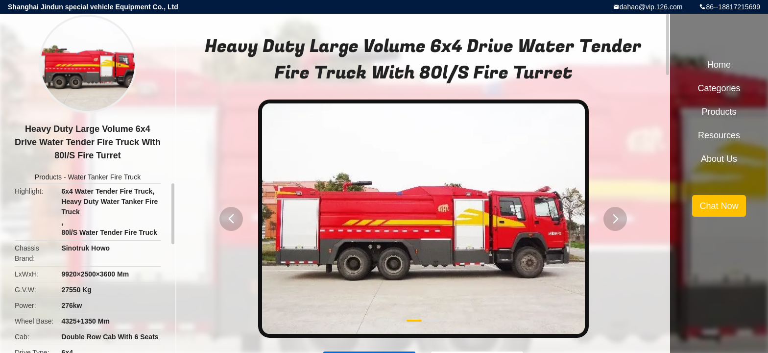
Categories (718, 88)
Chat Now (718, 206)
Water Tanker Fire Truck (104, 177)
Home (719, 65)
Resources (719, 135)
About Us (719, 159)
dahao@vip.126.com (651, 7)
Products (48, 177)
